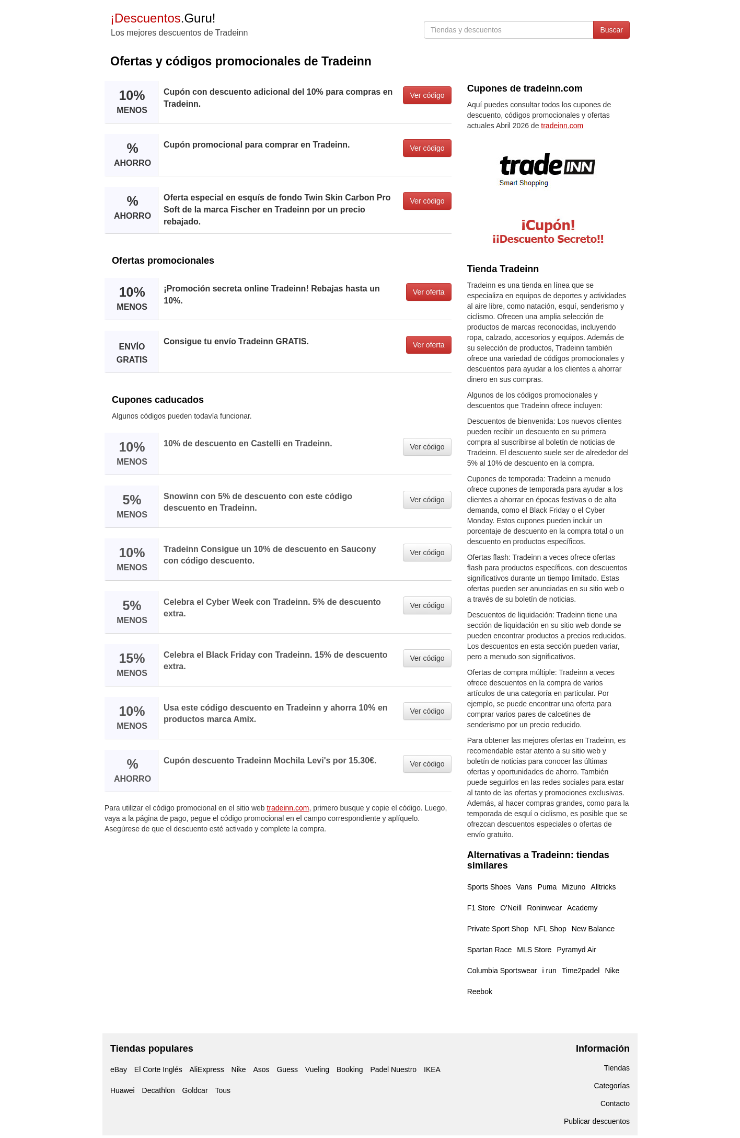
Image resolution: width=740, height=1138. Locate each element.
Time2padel (581, 970)
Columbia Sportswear (502, 970)
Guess (286, 1069)
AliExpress (207, 1069)
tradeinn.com (288, 808)
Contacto (615, 1103)
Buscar (611, 30)
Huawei (122, 1090)
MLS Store (534, 949)
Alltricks (603, 887)
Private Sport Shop (498, 929)
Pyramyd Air (576, 949)
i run (549, 970)
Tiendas (617, 1068)
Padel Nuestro (393, 1069)
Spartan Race (489, 949)
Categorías (612, 1085)
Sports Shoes (489, 887)
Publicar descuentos (597, 1121)
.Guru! (162, 18)
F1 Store (481, 908)
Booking (350, 1069)
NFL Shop (550, 929)
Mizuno (573, 887)
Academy (582, 908)
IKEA (432, 1069)
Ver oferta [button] (429, 292)
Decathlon (158, 1090)
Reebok (479, 991)
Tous (222, 1090)
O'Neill (511, 908)
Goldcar (195, 1090)
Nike (612, 970)
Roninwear (544, 908)
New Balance (593, 929)
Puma (547, 887)
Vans (524, 887)
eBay (118, 1069)
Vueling (317, 1069)
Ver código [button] (427, 95)
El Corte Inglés (158, 1069)
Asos (261, 1069)
